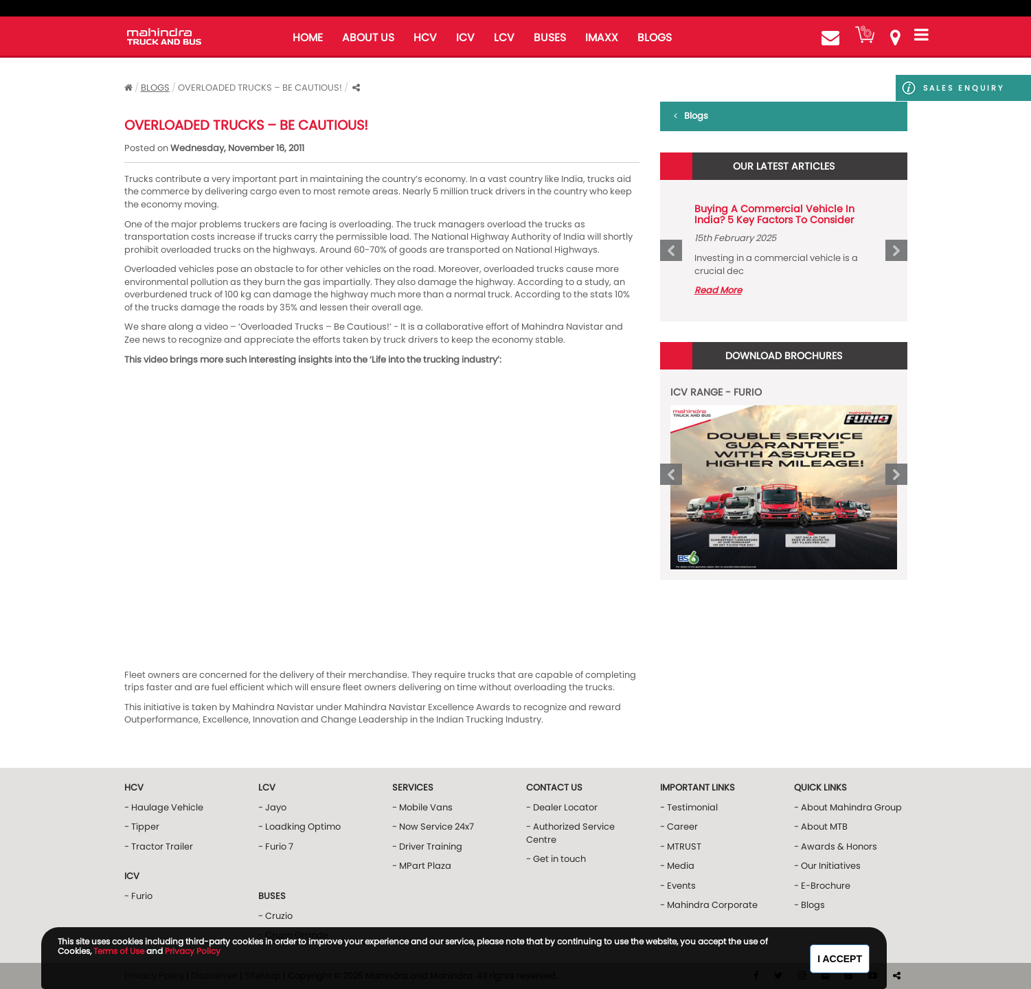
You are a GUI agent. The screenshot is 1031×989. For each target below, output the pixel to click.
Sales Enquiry (945, 87)
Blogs (155, 87)
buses (550, 37)
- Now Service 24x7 (433, 826)
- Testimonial (689, 807)
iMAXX (601, 37)
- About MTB (821, 826)
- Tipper (141, 826)
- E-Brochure (822, 885)
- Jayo (272, 807)
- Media (677, 865)
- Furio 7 (275, 846)
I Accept (839, 958)
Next (896, 251)
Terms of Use (118, 951)
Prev (671, 251)
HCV (425, 37)
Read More (718, 290)
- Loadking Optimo (299, 826)
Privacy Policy (192, 951)
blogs (654, 37)
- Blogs (809, 904)
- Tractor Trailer (158, 846)
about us (368, 37)
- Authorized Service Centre (570, 833)
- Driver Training (427, 846)
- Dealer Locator (562, 807)
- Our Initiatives (827, 865)
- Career (679, 826)
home (308, 37)
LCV (504, 37)
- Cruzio (275, 915)
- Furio (138, 895)
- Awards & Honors (835, 846)
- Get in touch (556, 858)
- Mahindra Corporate (709, 904)
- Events (678, 885)
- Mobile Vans (422, 807)
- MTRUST (680, 846)
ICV (465, 37)
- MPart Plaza (421, 865)
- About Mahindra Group (848, 807)
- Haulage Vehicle (163, 807)
